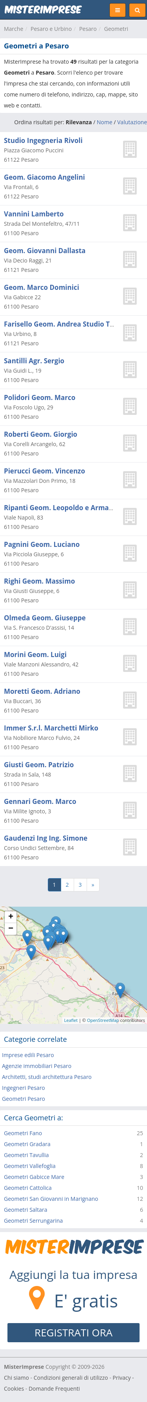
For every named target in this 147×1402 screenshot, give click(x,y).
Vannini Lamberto (34, 213)
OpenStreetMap (103, 1020)
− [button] (10, 929)
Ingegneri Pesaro (23, 1087)
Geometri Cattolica (28, 1187)
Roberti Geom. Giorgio (40, 434)
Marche (13, 28)
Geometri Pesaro (23, 1098)
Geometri (116, 28)
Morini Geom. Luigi (35, 654)
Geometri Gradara (27, 1144)
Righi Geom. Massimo (39, 581)
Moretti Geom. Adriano (42, 691)
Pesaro (88, 28)
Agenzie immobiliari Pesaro (36, 1066)
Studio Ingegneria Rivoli (43, 140)
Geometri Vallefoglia (30, 1166)
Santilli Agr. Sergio (34, 360)
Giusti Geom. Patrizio (39, 764)
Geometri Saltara (25, 1209)
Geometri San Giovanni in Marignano (51, 1198)
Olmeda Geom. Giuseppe (44, 617)
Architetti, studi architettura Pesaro (47, 1077)
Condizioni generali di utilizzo (71, 1377)
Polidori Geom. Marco (39, 397)
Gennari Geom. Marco (40, 801)
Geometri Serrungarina (33, 1220)
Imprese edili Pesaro (28, 1055)
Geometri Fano (23, 1133)
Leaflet (71, 1020)
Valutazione (132, 122)
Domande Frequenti (54, 1388)
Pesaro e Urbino (51, 28)
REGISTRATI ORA (73, 1332)
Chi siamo (16, 1377)
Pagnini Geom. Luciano (42, 544)
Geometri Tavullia (26, 1155)
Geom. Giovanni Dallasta (44, 250)
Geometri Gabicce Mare (34, 1177)
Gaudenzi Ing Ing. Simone (45, 838)
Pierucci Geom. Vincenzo (44, 470)
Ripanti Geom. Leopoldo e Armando (63, 507)
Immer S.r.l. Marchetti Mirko (51, 727)
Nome (105, 122)
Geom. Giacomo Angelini (44, 177)
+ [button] (10, 917)
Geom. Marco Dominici (41, 287)
